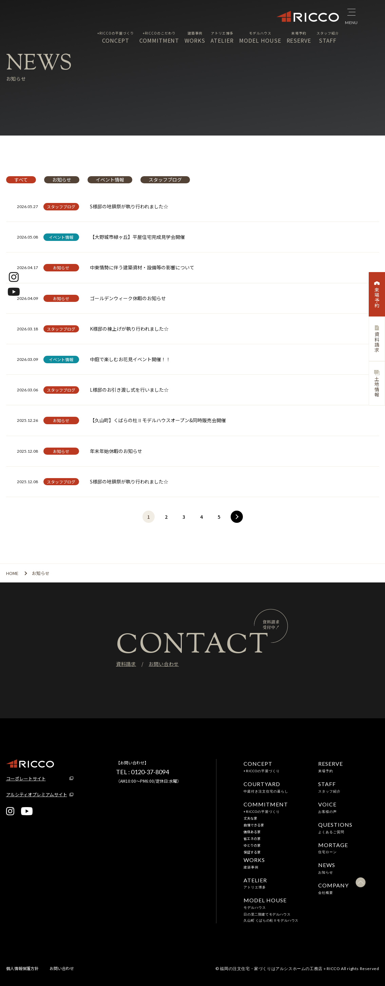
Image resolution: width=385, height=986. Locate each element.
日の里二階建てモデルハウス (267, 914)
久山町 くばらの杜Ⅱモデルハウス (271, 920)
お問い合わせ (164, 663)
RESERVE (299, 37)
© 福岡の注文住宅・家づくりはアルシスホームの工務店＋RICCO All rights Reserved (297, 968)
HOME (12, 573)
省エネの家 (252, 838)
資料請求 (376, 339)
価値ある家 (252, 831)
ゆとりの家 (252, 845)
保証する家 (252, 852)
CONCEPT (115, 37)
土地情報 (376, 383)
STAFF (327, 37)
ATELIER (222, 37)
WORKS (195, 37)
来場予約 (376, 294)
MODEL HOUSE (260, 37)
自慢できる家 (254, 824)
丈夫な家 (250, 818)
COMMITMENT (159, 37)
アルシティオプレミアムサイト (36, 794)
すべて (21, 179)
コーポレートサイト (26, 778)
